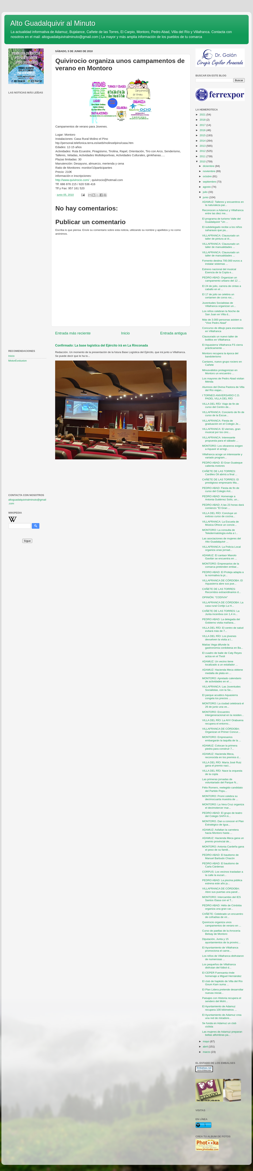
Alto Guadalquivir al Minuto (52, 23)
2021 (203, 114)
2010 (203, 161)
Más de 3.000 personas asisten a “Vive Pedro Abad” (222, 321)
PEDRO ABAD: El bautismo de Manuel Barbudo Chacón (220, 856)
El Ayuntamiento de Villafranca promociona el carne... (220, 949)
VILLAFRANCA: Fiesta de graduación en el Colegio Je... (221, 422)
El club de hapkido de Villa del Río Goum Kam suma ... (222, 983)
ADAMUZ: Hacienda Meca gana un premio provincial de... (223, 840)
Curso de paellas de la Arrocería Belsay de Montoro (221, 932)
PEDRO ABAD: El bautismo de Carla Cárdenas (220, 865)
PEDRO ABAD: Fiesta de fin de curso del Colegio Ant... (220, 489)
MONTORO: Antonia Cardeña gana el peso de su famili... (223, 848)
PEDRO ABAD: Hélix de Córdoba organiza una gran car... (222, 907)
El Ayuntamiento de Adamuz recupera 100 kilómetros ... (219, 1008)
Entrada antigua (173, 333)
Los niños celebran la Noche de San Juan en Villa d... (221, 313)
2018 (203, 119)
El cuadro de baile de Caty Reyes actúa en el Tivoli (222, 654)
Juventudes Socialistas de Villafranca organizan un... (219, 304)
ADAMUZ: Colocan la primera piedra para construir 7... (219, 747)
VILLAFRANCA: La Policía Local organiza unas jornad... (221, 548)
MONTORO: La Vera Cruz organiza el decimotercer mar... (223, 806)
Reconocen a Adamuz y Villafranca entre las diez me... (223, 212)
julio (205, 191)
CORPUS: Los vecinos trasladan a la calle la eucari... (222, 873)
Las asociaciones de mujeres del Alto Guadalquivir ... (221, 540)
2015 (203, 135)
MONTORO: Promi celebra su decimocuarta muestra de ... (220, 798)
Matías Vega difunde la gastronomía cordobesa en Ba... (222, 646)
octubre (207, 176)
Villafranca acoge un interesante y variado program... (222, 456)
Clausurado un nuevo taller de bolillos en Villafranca (220, 338)
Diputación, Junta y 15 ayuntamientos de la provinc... (221, 941)
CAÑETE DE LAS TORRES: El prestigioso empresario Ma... (220, 481)
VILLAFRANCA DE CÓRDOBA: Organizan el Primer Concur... (221, 730)
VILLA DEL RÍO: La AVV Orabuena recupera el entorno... (223, 722)
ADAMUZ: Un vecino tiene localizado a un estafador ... (220, 663)
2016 (203, 130)
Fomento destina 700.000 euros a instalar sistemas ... (222, 262)
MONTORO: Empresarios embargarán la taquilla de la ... (221, 739)
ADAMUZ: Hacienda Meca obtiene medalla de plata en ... (222, 671)
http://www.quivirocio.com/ (72, 180)
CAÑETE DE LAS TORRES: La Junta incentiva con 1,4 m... (221, 612)
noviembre (209, 171)
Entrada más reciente (73, 333)
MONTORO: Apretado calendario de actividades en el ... (221, 680)
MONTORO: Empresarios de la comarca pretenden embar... (220, 565)
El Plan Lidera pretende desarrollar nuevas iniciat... (223, 991)
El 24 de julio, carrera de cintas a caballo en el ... (221, 288)
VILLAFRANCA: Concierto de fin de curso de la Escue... (223, 414)
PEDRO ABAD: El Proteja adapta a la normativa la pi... (223, 574)
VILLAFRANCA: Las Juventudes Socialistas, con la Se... (221, 688)
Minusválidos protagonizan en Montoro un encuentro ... (220, 372)
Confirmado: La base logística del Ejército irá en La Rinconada (101, 345)
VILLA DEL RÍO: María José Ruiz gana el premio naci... (221, 764)
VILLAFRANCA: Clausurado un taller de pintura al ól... (220, 237)
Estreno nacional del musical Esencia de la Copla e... (219, 271)
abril (206, 1046)
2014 (203, 140)
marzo (207, 1051)
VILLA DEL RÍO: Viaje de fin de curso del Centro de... (220, 405)
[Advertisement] (27, 159)
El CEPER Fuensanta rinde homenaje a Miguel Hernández (222, 974)
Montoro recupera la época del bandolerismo (220, 355)
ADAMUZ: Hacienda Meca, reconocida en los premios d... (221, 755)
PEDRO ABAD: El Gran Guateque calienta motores (222, 464)
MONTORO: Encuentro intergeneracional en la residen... (223, 713)
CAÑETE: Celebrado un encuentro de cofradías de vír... (222, 915)
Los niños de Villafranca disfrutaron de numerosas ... (223, 957)
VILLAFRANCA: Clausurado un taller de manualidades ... (220, 245)
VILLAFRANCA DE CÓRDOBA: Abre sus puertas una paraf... (221, 890)
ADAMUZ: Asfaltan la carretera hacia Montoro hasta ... (220, 831)
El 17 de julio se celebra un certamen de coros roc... (218, 296)
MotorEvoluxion (17, 360)
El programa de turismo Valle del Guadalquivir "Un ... (221, 220)
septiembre (210, 181)
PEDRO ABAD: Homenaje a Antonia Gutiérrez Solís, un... (220, 498)
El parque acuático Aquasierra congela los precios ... (220, 697)
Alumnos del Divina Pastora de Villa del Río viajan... (223, 389)
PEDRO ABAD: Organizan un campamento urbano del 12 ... (221, 279)
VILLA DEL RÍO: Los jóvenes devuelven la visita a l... (219, 638)
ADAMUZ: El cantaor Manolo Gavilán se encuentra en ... (219, 557)
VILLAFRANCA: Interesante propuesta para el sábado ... (220, 439)
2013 (203, 145)
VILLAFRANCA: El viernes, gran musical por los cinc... (221, 430)
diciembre (209, 166)
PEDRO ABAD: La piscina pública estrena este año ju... (222, 882)
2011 (203, 156)
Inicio (125, 333)
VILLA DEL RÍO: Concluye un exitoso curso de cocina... (219, 515)
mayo (206, 1041)
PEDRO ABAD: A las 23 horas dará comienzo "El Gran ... (223, 506)
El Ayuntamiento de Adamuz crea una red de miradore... (222, 1016)
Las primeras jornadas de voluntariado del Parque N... (220, 781)
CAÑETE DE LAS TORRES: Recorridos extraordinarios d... (221, 590)
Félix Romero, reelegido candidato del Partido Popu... (222, 789)
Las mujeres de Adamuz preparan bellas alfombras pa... (222, 1033)
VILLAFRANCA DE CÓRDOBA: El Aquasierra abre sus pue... (222, 582)
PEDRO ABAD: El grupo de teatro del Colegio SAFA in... (222, 814)
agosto (207, 186)
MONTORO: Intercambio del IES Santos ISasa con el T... (221, 899)
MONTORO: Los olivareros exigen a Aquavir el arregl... (222, 447)
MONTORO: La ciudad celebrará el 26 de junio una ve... (223, 705)
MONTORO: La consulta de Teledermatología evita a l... (220, 531)
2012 (203, 150)
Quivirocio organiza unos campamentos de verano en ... (221, 924)
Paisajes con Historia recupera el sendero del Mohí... (221, 1000)
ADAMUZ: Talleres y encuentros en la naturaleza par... (223, 203)
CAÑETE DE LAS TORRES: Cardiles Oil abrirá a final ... (219, 473)
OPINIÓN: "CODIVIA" (215, 597)
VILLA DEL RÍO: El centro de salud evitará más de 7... (223, 629)
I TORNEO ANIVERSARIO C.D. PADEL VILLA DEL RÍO (221, 397)
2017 (203, 125)
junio (206, 197)
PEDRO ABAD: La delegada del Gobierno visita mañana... (221, 621)
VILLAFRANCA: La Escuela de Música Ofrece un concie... (220, 523)
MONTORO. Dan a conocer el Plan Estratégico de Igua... (223, 823)
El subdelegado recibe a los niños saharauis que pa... (222, 229)
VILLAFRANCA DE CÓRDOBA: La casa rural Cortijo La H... (223, 604)
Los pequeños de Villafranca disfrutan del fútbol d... (219, 966)
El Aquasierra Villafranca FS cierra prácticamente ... (222, 346)
